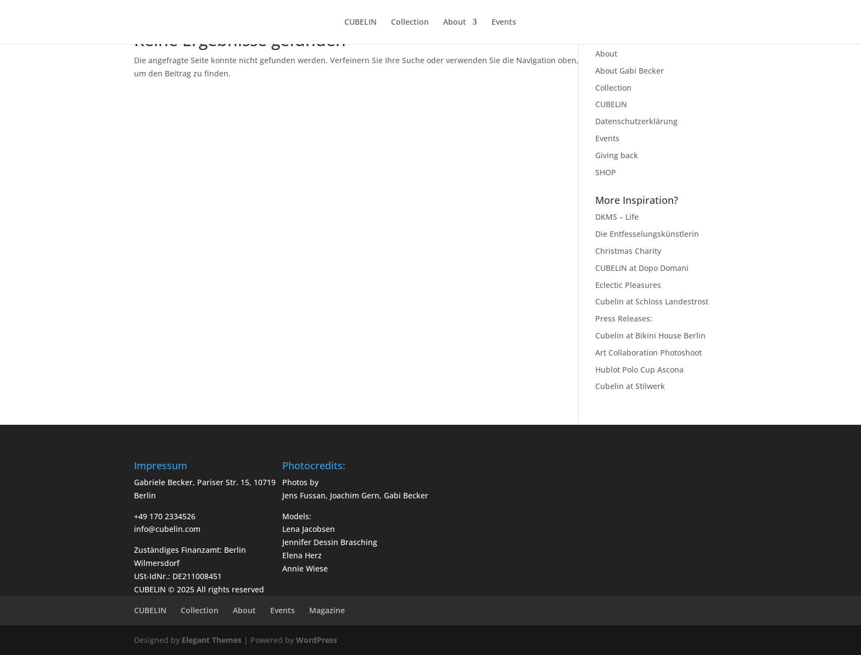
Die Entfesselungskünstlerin (647, 234)
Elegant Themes (212, 640)
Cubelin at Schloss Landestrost (651, 301)
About (454, 22)
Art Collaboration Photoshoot (648, 352)
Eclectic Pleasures (628, 285)
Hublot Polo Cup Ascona (639, 369)
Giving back (616, 155)
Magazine (327, 610)
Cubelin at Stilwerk (630, 386)
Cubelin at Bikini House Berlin (650, 335)
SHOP (605, 172)
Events (503, 22)
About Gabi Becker (629, 70)
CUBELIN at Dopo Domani (642, 268)
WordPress (316, 640)
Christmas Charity (628, 251)
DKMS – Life (617, 217)
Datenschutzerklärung (636, 121)
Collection (410, 22)
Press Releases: (623, 318)
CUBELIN (360, 22)
